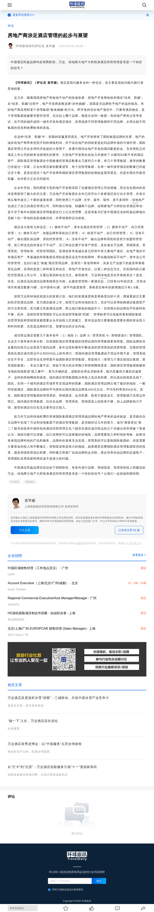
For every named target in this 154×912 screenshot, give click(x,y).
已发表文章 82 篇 (129, 530)
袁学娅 (29, 500)
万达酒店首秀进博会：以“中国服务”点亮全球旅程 (45, 744)
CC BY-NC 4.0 (133, 543)
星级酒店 (30, 481)
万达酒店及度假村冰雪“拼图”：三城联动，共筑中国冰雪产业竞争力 (58, 698)
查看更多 (139, 555)
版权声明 (81, 543)
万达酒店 (14, 481)
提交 (98, 881)
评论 (11, 25)
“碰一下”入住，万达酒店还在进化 (33, 721)
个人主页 (24, 530)
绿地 (135, 199)
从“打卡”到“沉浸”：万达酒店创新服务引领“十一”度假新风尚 (52, 767)
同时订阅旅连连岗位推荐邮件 (65, 889)
